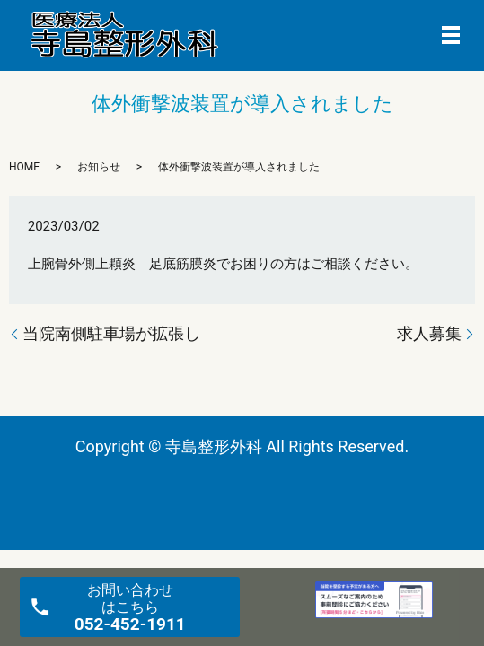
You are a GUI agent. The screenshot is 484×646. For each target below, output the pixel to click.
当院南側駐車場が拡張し (111, 333)
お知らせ (98, 167)
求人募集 (429, 333)
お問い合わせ (130, 607)
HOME (24, 167)
